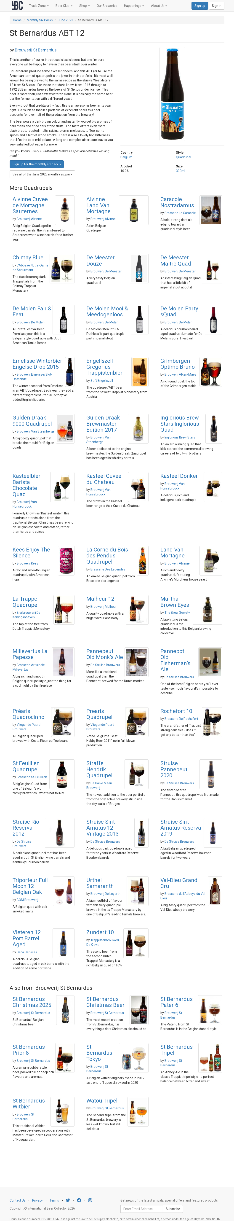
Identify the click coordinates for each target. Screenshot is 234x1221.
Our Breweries (107, 6)
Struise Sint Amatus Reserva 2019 (180, 828)
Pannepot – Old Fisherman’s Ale (175, 660)
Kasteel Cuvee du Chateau (103, 479)
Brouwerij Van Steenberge (36, 431)
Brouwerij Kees (27, 563)
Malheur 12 (100, 599)
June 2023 (65, 20)
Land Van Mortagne (172, 552)
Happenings (134, 6)
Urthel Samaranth (100, 883)
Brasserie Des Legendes (107, 569)
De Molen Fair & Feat (32, 311)
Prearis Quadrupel (99, 714)
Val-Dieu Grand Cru (178, 883)
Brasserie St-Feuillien (32, 777)
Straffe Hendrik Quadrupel (99, 769)
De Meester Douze (100, 260)
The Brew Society (177, 612)
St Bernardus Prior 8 (29, 1050)
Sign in (216, 6)
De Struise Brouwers (105, 665)
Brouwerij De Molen (31, 322)
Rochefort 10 (176, 711)
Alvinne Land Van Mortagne (98, 205)
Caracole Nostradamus (177, 202)
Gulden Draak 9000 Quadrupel (32, 420)
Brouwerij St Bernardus (36, 50)
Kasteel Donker (179, 476)
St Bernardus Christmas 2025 (32, 1002)
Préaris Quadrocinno (28, 714)
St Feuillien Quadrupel (26, 766)
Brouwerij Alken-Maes (180, 374)
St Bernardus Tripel (176, 1050)
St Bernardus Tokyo (99, 1053)
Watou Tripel (101, 1100)
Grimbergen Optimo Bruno (177, 364)
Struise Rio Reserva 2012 (26, 828)
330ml (180, 171)
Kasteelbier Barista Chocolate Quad (26, 485)
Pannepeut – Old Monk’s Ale (104, 654)
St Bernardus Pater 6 (176, 1002)
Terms (54, 1200)
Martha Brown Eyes (174, 602)
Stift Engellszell (101, 380)
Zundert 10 (100, 932)
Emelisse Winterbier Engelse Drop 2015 (37, 364)
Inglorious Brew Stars (180, 437)
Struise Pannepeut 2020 (173, 769)
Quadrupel (183, 157)
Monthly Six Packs (40, 20)
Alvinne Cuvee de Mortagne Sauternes (30, 205)
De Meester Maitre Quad (175, 260)
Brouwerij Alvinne (29, 219)
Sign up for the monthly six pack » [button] (37, 164)
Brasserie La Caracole (180, 213)
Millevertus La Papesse (30, 654)
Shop (84, 6)
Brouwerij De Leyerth (105, 894)
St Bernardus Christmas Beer (105, 1002)
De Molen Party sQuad (179, 311)
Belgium (126, 157)
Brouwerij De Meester (106, 271)
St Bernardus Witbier (29, 1103)
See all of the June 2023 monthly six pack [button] (42, 174)
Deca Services (27, 952)
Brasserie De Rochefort (181, 719)
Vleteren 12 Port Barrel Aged (27, 938)
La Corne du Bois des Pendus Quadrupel (107, 555)
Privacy (37, 1200)
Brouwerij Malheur (103, 606)
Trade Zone (39, 6)
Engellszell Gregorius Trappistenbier (104, 367)
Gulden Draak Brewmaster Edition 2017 (103, 423)
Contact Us (17, 1200)
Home (17, 20)
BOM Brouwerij (27, 900)
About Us (159, 6)
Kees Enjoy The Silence (31, 552)
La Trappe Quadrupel (26, 602)
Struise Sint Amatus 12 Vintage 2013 (102, 828)
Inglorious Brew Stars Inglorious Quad (179, 423)
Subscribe (173, 1209)
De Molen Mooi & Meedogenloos (107, 311)
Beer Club (64, 6)
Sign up (199, 6)
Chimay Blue (28, 257)
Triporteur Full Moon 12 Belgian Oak (30, 886)
